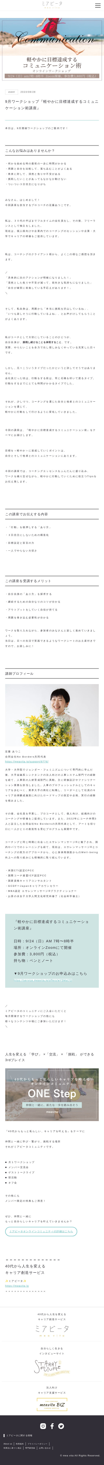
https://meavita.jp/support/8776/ (26, 761)
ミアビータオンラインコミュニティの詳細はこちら (41, 1231)
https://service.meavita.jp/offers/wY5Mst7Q (43, 980)
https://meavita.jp (17, 1285)
